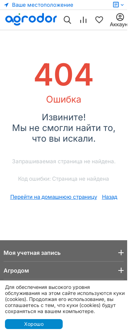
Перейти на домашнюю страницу (53, 196)
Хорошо (34, 324)
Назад (109, 196)
